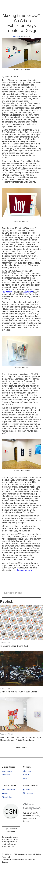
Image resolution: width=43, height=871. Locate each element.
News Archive (21, 748)
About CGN (27, 771)
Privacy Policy (7, 797)
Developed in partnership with (18, 861)
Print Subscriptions (8, 789)
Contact (26, 775)
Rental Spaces (7, 771)
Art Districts (6, 775)
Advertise (5, 793)
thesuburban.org (24, 570)
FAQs (25, 778)
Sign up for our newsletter (11, 830)
